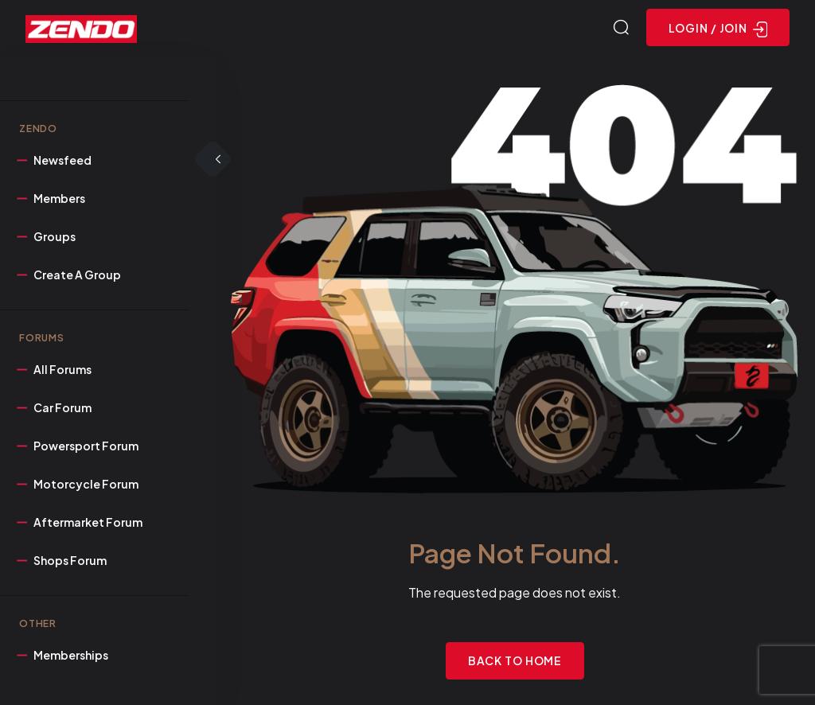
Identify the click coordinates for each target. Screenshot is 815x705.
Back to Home (515, 660)
